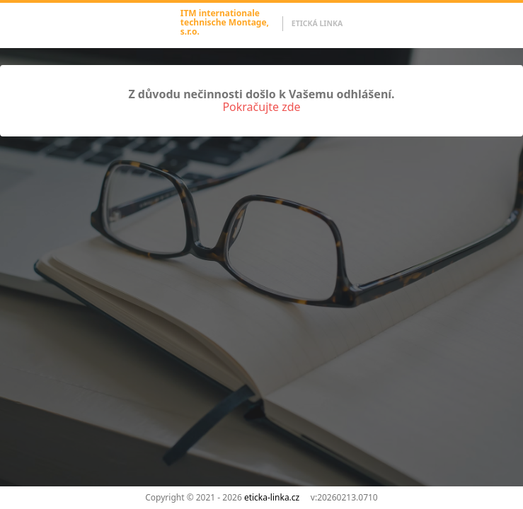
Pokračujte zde (261, 107)
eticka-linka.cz (271, 497)
